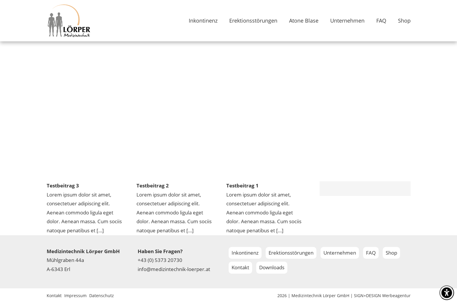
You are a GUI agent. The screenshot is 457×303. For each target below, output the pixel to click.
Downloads (271, 267)
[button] (13, 290)
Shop (404, 20)
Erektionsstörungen (253, 20)
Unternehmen (347, 20)
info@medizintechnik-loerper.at (174, 269)
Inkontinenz (203, 20)
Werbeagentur (396, 295)
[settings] (446, 292)
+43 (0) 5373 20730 (160, 260)
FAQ (381, 20)
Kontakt (240, 267)
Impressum (75, 295)
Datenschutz (101, 295)
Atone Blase (303, 20)
